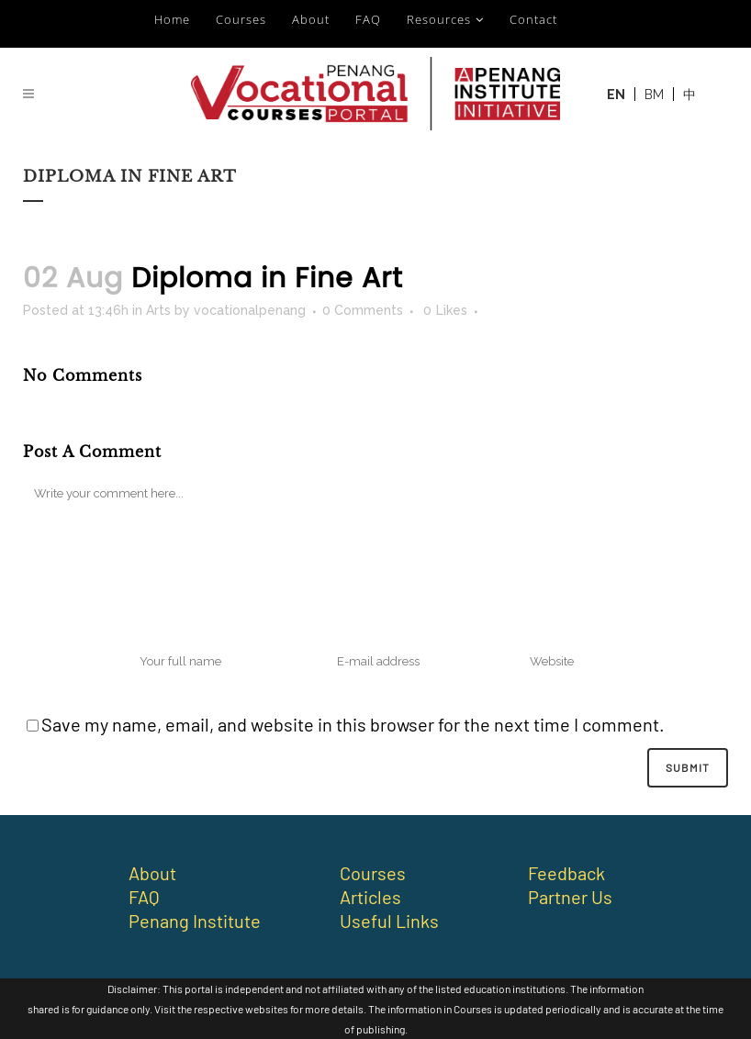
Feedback (566, 873)
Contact (533, 19)
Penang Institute (195, 921)
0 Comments (362, 310)
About (311, 19)
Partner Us (570, 897)
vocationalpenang (250, 310)
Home (172, 19)
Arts (158, 310)
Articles (370, 897)
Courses (241, 19)
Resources (439, 19)
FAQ (368, 19)
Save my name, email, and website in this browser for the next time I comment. (353, 724)
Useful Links (389, 921)
